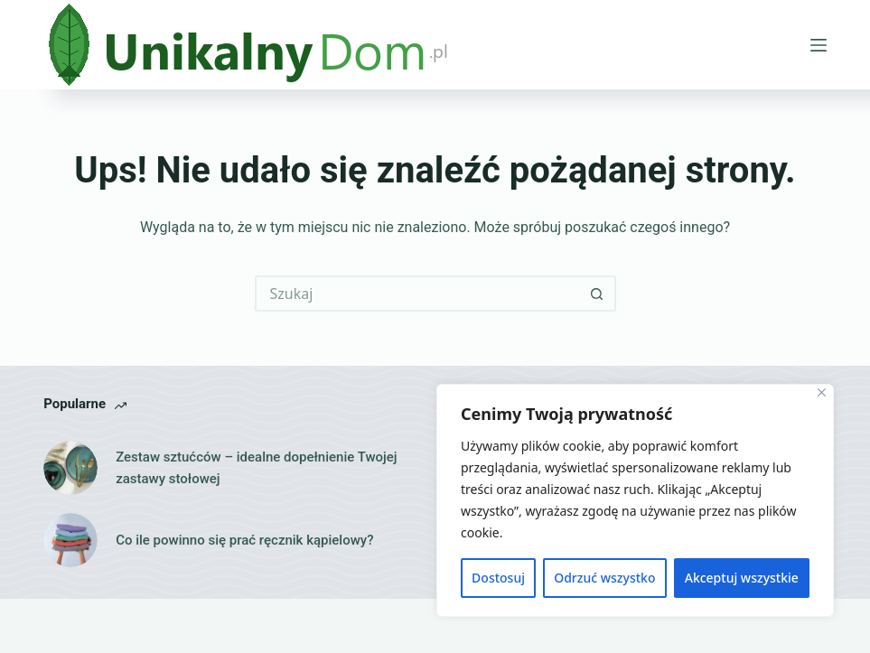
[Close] (822, 392)
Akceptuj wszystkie (742, 577)
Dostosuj (498, 577)
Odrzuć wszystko (604, 577)
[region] (635, 500)
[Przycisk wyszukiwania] (598, 293)
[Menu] (818, 45)
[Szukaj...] (417, 293)
